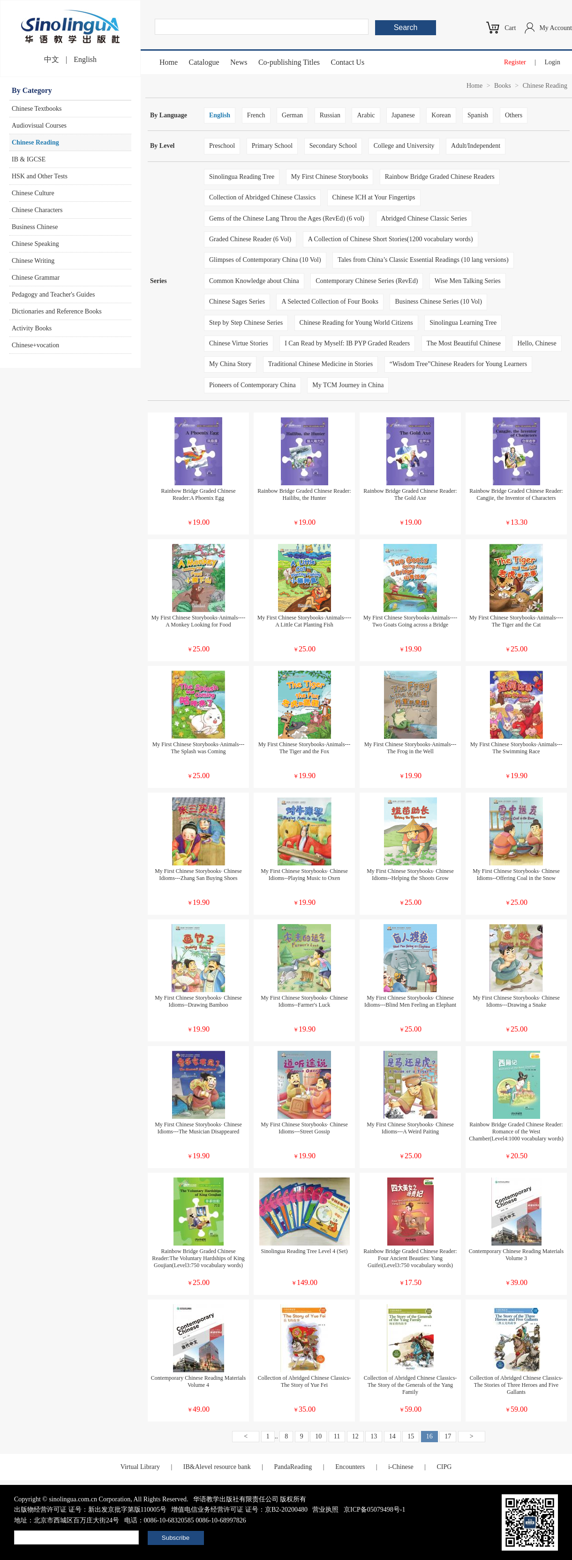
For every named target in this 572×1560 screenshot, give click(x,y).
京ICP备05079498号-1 (374, 1509)
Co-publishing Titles (289, 62)
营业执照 (325, 1509)
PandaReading (293, 1466)
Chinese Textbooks (36, 108)
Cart (510, 27)
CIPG (444, 1466)
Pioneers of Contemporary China (252, 385)
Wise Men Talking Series (468, 280)
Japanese (403, 115)
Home (168, 62)
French (256, 115)
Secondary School (333, 145)
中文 (51, 59)
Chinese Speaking (35, 243)
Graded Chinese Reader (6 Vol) (250, 239)
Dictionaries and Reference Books (57, 311)
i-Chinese (401, 1466)
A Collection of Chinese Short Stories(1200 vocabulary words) (390, 239)
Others (513, 115)
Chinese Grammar (36, 277)
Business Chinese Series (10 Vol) (438, 301)
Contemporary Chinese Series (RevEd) (367, 280)
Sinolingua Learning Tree (463, 322)
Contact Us (348, 62)
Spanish (477, 115)
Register (515, 62)
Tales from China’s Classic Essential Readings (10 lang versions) (423, 259)
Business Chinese (35, 226)
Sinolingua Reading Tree (241, 176)
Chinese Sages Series (237, 301)
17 (447, 1436)
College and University (404, 145)
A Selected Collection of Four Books (329, 301)
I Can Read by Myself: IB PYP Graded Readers (347, 343)
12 (355, 1436)
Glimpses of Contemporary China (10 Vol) (265, 259)
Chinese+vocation (35, 345)
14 (392, 1436)
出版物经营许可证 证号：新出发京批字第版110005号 (90, 1509)
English (85, 59)
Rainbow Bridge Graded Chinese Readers (440, 176)
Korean (441, 115)
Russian (330, 115)
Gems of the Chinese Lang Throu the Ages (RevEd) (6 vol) (286, 218)
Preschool (222, 145)
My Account (555, 27)
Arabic (366, 115)
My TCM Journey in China (348, 385)
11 (337, 1436)
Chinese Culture (33, 193)
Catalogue (204, 62)
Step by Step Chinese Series (246, 322)
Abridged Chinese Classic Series (424, 218)
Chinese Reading (35, 142)
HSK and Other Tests (40, 176)
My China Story (230, 363)
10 (318, 1436)
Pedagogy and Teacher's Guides (53, 294)
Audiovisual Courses (39, 125)
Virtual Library (140, 1466)
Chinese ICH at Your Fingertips (373, 197)
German (292, 115)
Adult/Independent (475, 145)
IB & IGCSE (28, 159)
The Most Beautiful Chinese (464, 343)
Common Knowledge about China (254, 280)
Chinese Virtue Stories (238, 343)
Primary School (272, 145)
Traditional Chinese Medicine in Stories (320, 363)
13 (373, 1436)
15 (410, 1436)
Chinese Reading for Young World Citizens (356, 322)
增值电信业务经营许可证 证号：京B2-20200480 (239, 1509)
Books (502, 85)
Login (552, 62)
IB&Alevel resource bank (217, 1466)
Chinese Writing (33, 260)
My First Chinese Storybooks (330, 176)
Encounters (350, 1466)
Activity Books (32, 328)
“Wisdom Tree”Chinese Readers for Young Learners (458, 363)
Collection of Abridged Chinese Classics (262, 197)
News (238, 62)
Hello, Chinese (536, 343)
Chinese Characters (37, 210)
